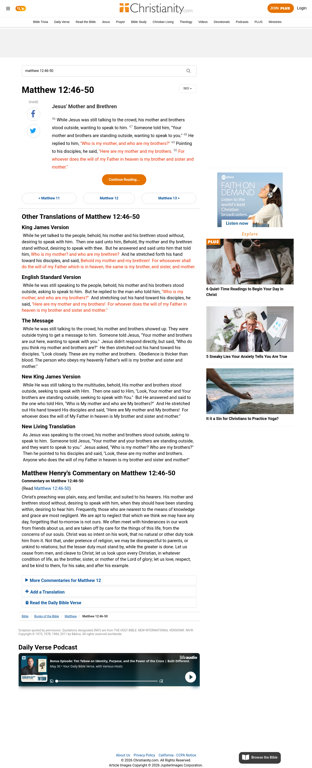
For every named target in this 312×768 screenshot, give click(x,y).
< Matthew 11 (49, 198)
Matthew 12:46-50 (51, 488)
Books (46, 616)
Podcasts (242, 22)
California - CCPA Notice (177, 755)
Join (280, 8)
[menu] (8, 9)
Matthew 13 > (168, 198)
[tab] (109, 580)
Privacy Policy (144, 755)
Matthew (71, 616)
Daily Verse (62, 22)
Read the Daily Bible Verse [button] (53, 602)
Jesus (106, 22)
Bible (25, 616)
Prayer (120, 22)
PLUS (259, 22)
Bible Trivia (40, 22)
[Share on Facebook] (33, 114)
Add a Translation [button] (45, 592)
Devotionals (222, 22)
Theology (186, 22)
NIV (188, 88)
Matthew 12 (109, 198)
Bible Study (139, 22)
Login (302, 8)
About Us (123, 755)
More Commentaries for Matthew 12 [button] (63, 580)
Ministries (275, 22)
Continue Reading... (124, 180)
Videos (203, 22)
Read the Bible (86, 22)
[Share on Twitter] (33, 131)
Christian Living (163, 22)
